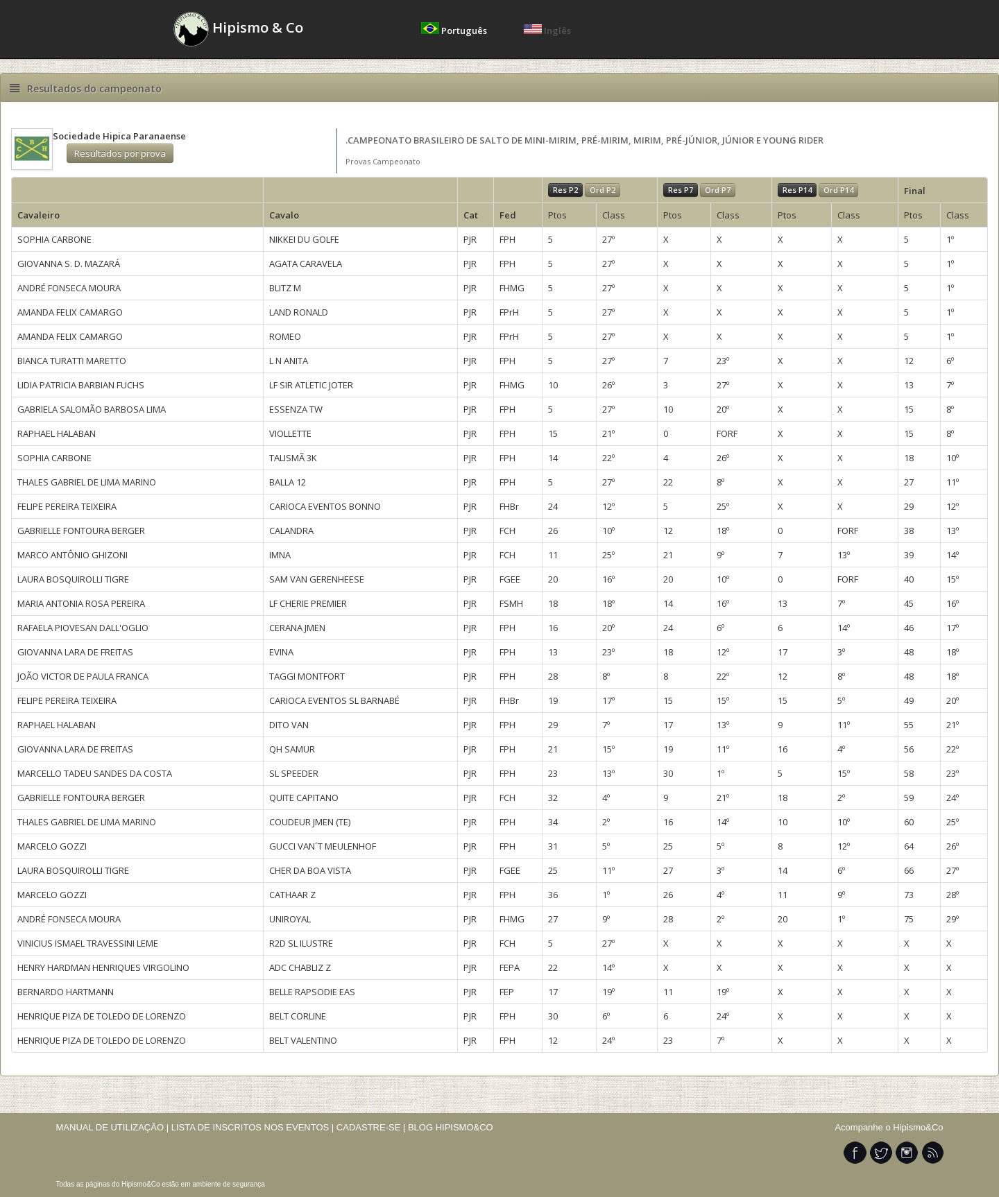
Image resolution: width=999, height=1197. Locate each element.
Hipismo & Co (238, 29)
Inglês (547, 30)
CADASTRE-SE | (372, 1127)
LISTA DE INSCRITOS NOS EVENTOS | (252, 1127)
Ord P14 (838, 189)
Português (455, 30)
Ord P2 (602, 189)
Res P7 (680, 189)
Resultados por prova (120, 153)
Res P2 (565, 189)
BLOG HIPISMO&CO (450, 1127)
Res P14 (797, 189)
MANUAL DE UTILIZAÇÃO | (112, 1127)
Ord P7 (718, 189)
